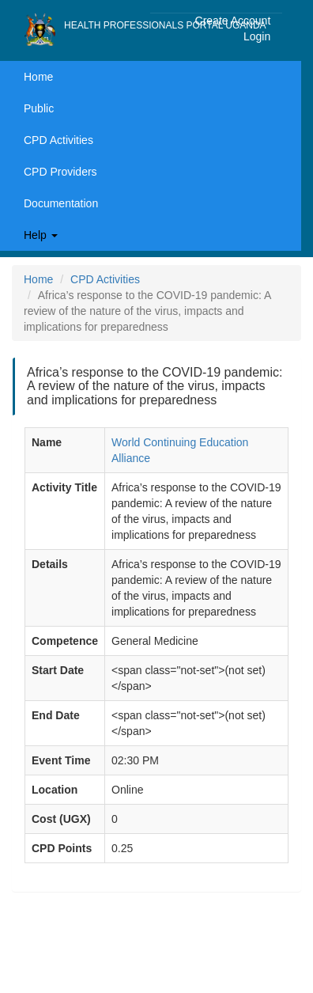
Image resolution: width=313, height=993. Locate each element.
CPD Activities (58, 140)
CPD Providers (60, 171)
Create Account (233, 20)
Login (256, 36)
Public (39, 108)
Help (41, 235)
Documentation (61, 203)
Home (38, 76)
